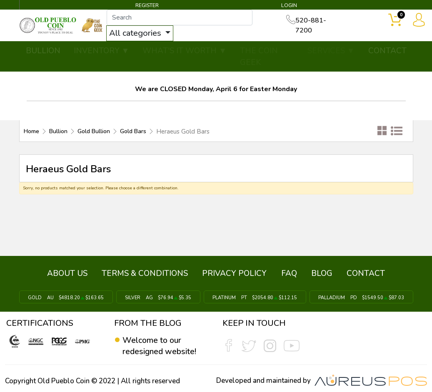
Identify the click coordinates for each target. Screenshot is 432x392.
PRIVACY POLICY (235, 272)
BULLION (43, 50)
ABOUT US (70, 272)
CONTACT (387, 50)
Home (32, 131)
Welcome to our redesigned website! (159, 343)
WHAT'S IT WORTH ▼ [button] (184, 50)
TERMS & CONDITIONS (146, 272)
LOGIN (289, 5)
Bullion (61, 131)
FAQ (289, 272)
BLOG (320, 272)
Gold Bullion (98, 131)
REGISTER (147, 5)
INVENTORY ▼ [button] (102, 50)
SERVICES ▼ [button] (331, 50)
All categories (142, 33)
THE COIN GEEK (259, 56)
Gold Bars (140, 131)
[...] (185, 17)
